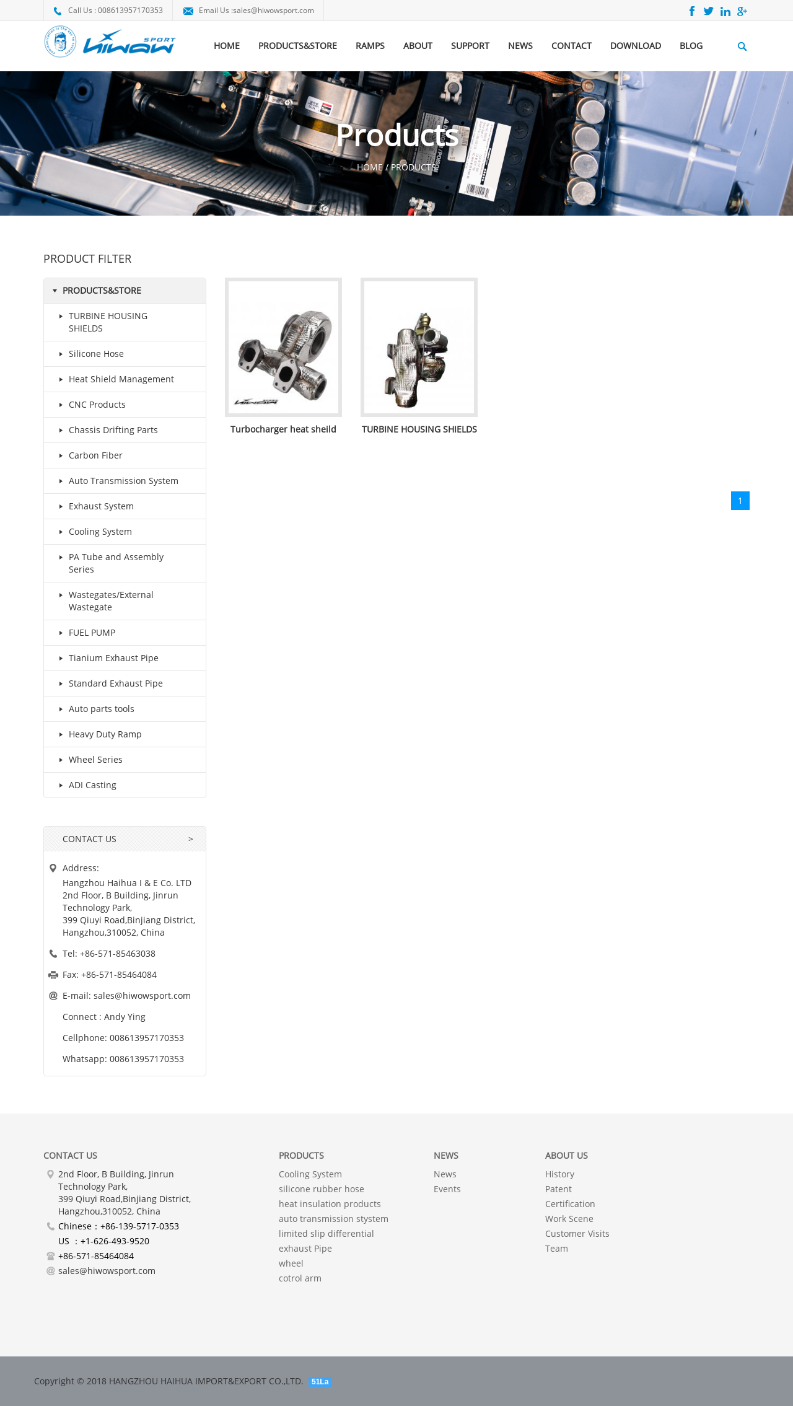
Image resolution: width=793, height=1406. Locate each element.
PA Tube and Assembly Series (109, 562)
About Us (566, 1155)
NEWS (520, 45)
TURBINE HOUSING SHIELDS (100, 321)
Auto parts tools (94, 708)
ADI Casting (85, 785)
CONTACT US (89, 839)
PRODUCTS (301, 1155)
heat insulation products (330, 1204)
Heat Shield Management (114, 379)
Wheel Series (88, 759)
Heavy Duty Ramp (98, 734)
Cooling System (93, 531)
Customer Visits (577, 1233)
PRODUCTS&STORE (297, 45)
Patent (558, 1189)
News (445, 1174)
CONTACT (571, 45)
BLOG (691, 45)
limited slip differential (326, 1233)
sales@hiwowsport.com (273, 10)
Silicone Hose (89, 353)
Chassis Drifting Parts (106, 430)
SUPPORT (470, 45)
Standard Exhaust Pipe (108, 683)
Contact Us (70, 1155)
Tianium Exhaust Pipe (106, 658)
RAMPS (370, 45)
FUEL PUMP (84, 632)
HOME (227, 45)
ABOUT (417, 45)
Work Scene (569, 1218)
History (559, 1174)
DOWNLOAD (635, 45)
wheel (291, 1263)
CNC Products (90, 404)
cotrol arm (300, 1278)
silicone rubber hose (321, 1189)
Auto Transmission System (116, 480)
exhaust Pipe (305, 1248)
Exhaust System (94, 506)
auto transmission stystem (333, 1218)
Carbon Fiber (88, 455)
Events (447, 1189)
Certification (570, 1204)
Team (556, 1248)
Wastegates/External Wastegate (104, 600)
